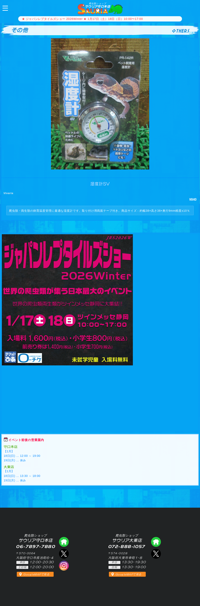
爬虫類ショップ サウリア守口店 (64, 542)
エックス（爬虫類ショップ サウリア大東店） (156, 554)
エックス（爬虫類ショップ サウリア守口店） (64, 554)
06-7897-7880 (193, 7)
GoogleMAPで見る (36, 574)
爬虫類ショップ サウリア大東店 (156, 542)
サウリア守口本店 (97, 5)
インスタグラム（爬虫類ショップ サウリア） (64, 566)
